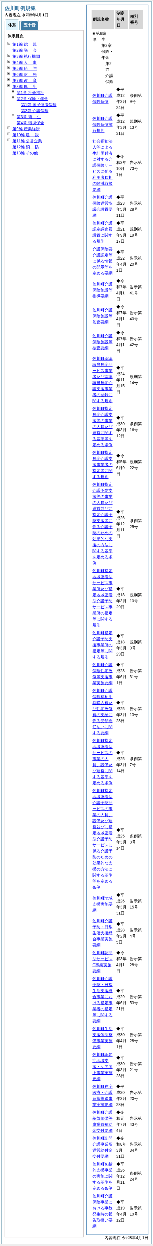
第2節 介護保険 (35, 110)
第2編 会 (24, 50)
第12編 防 (25, 147)
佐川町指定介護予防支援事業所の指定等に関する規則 (102, 644)
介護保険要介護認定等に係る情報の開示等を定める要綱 (102, 261)
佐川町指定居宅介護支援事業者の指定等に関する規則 (102, 464)
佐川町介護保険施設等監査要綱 (102, 316)
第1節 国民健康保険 (39, 104)
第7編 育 (24, 80)
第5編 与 (24, 68)
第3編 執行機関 (26, 56)
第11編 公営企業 (27, 141)
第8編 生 (24, 86)
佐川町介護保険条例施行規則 (102, 124)
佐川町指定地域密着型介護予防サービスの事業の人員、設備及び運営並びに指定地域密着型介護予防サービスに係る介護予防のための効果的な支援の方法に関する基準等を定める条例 (102, 839)
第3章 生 (29, 116)
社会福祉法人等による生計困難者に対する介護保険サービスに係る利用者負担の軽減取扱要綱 (102, 165)
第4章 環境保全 (30, 122)
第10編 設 (25, 135)
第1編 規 (24, 44)
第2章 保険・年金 (32, 98)
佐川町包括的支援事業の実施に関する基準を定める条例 (102, 1176)
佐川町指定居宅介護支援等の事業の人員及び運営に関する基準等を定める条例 (102, 426)
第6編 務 (24, 74)
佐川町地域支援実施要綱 (102, 904)
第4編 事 (24, 62)
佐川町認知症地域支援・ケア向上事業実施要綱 (102, 1066)
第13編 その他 (25, 153)
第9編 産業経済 (26, 128)
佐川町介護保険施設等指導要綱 (102, 290)
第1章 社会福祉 (30, 92)
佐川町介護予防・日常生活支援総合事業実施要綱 (102, 933)
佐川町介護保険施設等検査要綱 (102, 341)
